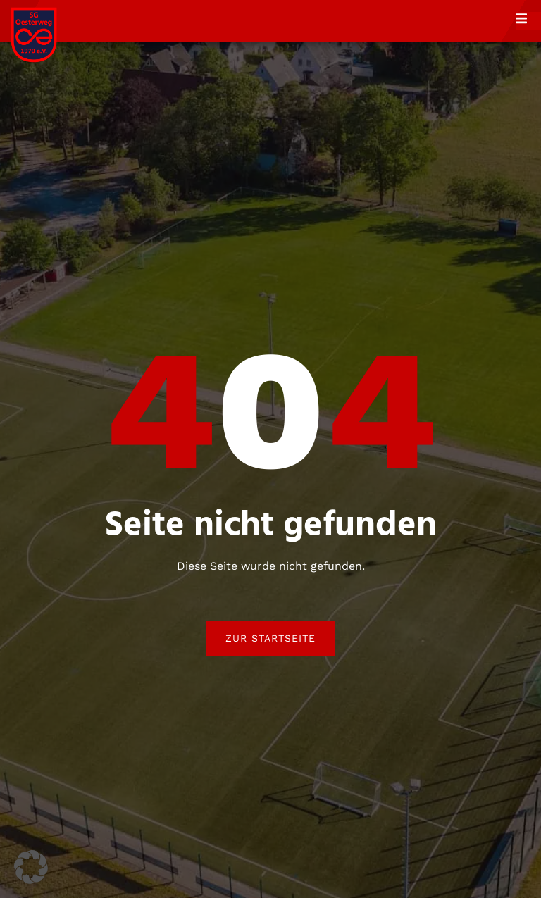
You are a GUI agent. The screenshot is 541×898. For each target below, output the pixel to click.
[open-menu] (528, 20)
